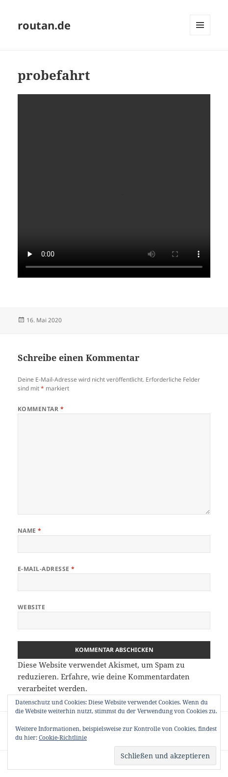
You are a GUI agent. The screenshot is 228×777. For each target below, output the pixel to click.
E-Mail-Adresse (46, 569)
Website (31, 607)
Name (30, 530)
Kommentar (41, 409)
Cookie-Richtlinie (63, 737)
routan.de (44, 25)
